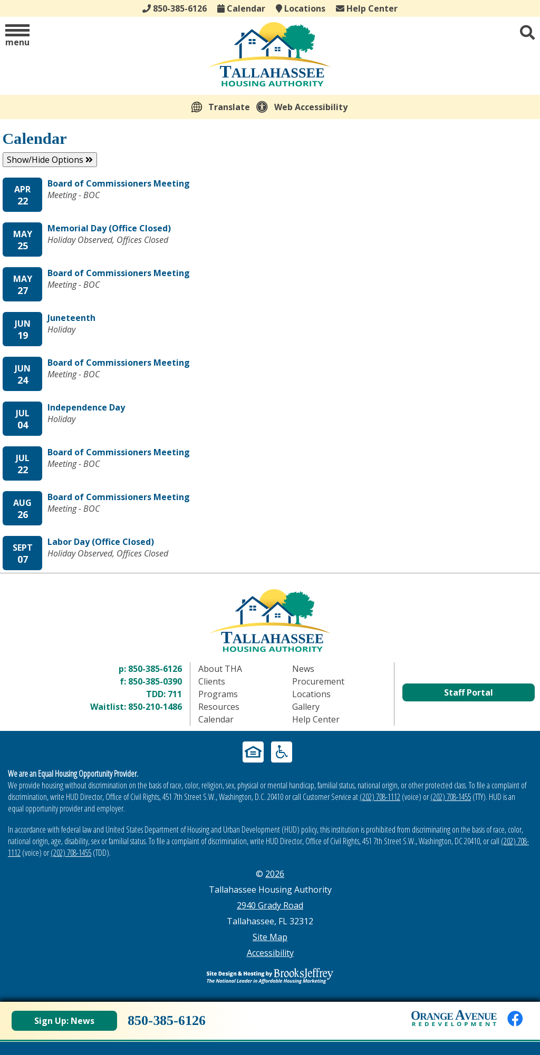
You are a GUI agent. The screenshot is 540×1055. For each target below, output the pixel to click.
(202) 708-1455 (450, 797)
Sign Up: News (64, 1021)
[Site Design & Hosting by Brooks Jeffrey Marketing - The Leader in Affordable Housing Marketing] (270, 976)
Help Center (367, 8)
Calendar (241, 8)
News (303, 669)
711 (175, 694)
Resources (218, 706)
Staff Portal (468, 692)
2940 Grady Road (270, 905)
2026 (274, 874)
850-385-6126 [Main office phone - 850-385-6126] (174, 8)
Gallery (306, 706)
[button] (17, 36)
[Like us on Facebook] (515, 1018)
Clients (211, 681)
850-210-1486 (155, 706)
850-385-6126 (155, 669)
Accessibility (270, 953)
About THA (220, 669)
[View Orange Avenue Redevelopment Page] (454, 1018)
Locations (300, 8)
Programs (218, 694)
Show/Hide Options (50, 159)
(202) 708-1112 (380, 797)
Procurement (318, 681)
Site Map (270, 937)
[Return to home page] (270, 620)
